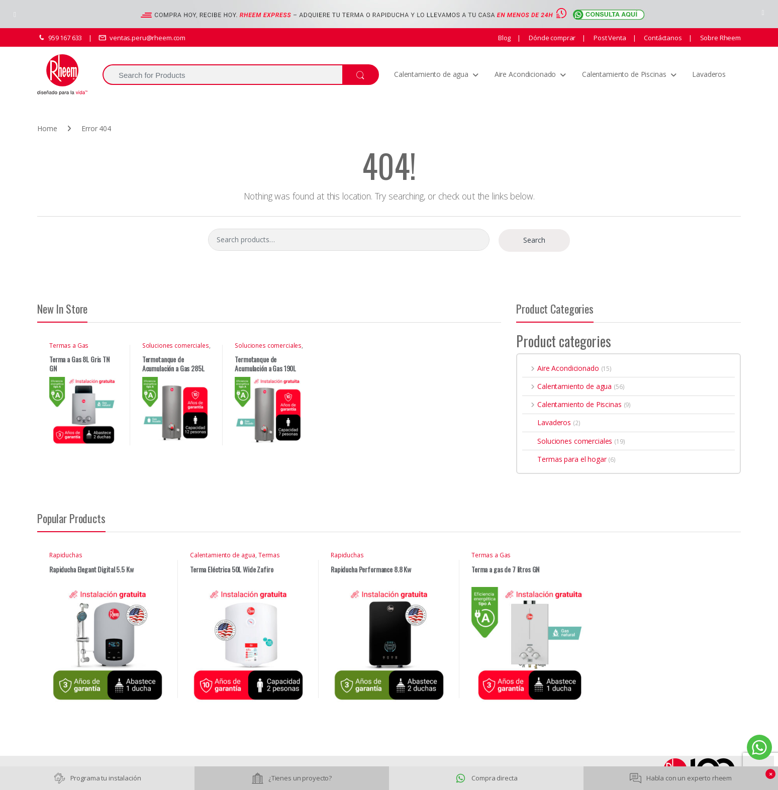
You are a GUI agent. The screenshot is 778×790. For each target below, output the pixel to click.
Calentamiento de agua (431, 74)
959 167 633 (59, 38)
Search (534, 240)
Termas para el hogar (564, 459)
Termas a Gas (68, 345)
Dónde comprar (551, 37)
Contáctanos (662, 37)
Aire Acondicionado (525, 74)
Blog (504, 37)
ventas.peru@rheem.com (142, 38)
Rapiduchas (65, 555)
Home (47, 128)
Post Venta (609, 37)
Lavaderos (709, 74)
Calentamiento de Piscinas (624, 74)
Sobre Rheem (720, 37)
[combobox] (222, 74)
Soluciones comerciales (175, 345)
